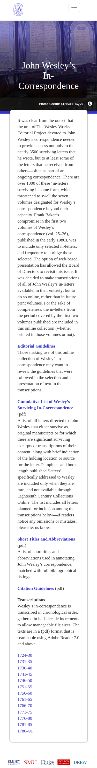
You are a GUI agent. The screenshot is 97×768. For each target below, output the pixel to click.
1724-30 (25, 655)
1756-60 (25, 693)
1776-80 (25, 718)
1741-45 (25, 674)
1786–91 (25, 731)
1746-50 (25, 680)
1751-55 (25, 686)
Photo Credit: (49, 104)
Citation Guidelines (36, 588)
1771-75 (25, 712)
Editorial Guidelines (37, 346)
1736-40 (25, 668)
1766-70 (25, 705)
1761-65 (25, 699)
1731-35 (25, 661)
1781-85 (25, 724)
